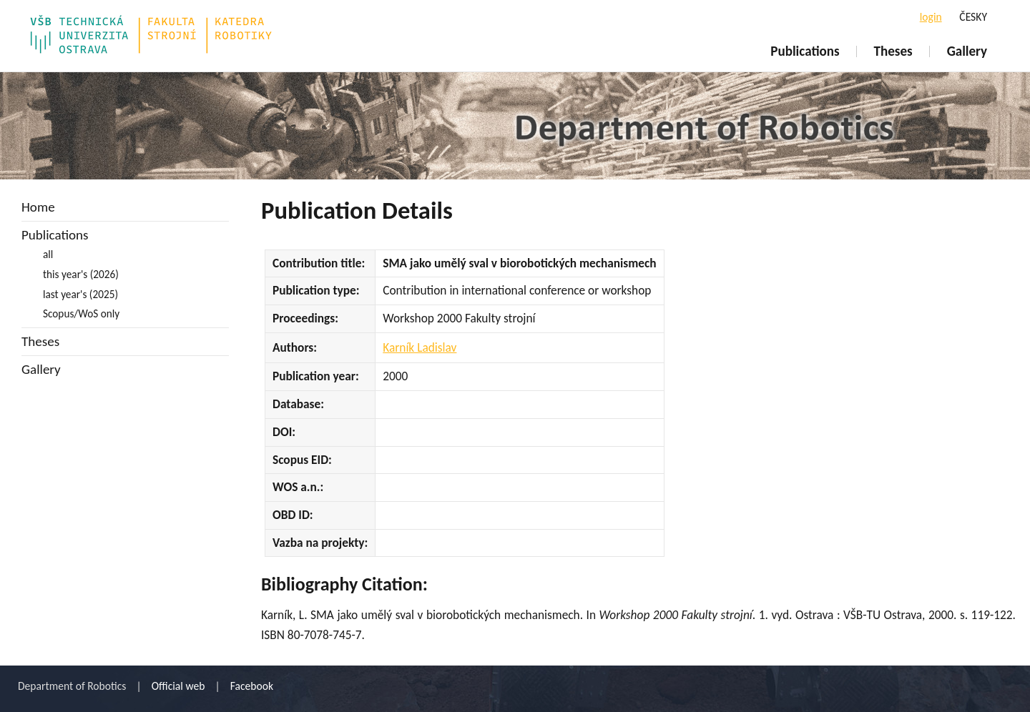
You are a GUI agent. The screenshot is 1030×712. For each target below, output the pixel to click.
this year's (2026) (81, 274)
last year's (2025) (80, 294)
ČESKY (973, 17)
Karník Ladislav (419, 347)
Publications (804, 51)
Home (38, 207)
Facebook (251, 686)
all (48, 254)
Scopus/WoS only (81, 313)
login (931, 17)
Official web (178, 686)
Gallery (967, 51)
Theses (893, 51)
